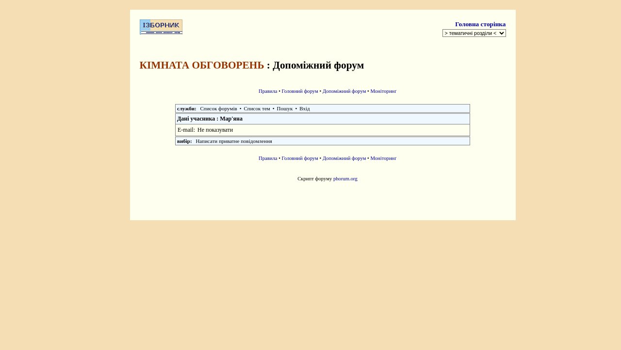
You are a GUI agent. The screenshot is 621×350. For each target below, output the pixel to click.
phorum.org (345, 178)
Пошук (285, 108)
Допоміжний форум (344, 91)
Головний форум (300, 91)
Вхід (304, 108)
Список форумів (218, 108)
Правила (268, 91)
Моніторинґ (384, 91)
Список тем (257, 108)
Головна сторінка (480, 24)
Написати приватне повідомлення (234, 141)
